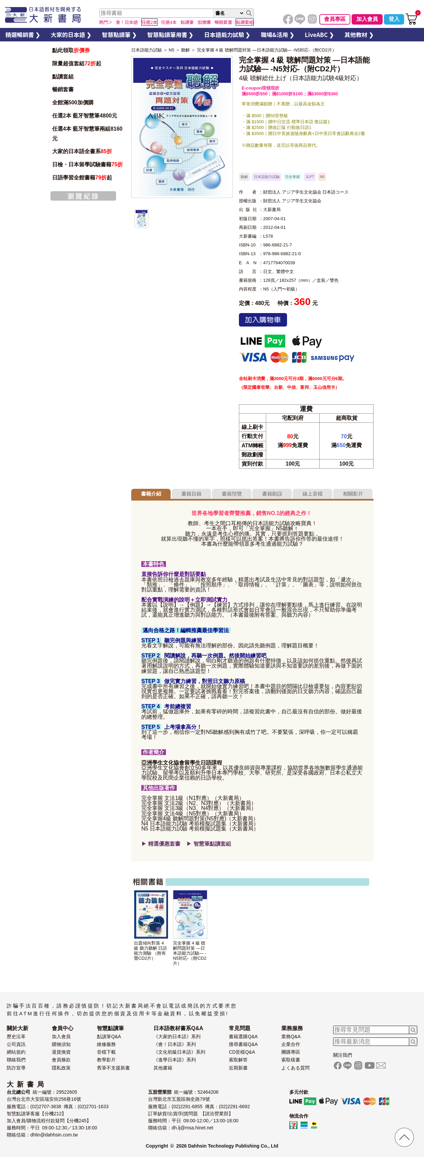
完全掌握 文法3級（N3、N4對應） (182, 808)
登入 (394, 19)
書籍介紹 (151, 494)
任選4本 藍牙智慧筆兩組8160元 (87, 133)
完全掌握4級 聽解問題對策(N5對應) (183, 818)
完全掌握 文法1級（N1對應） (176, 798)
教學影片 (106, 1059)
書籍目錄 (191, 494)
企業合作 (290, 1044)
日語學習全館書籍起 (82, 177)
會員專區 (335, 19)
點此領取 (71, 50)
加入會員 (367, 19)
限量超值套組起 (76, 63)
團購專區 (290, 1052)
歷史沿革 (16, 1036)
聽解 (185, 50)
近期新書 (238, 1067)
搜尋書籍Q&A (243, 1044)
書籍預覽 (232, 494)
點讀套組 (63, 76)
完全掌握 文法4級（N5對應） (176, 813)
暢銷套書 (63, 89)
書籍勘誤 (272, 494)
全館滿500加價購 (73, 102)
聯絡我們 (16, 1059)
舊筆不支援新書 (113, 1067)
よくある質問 (295, 1067)
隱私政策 (61, 1067)
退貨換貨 (61, 1052)
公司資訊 (16, 1044)
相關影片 (353, 494)
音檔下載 (106, 1052)
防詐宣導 (16, 1067)
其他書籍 (162, 1067)
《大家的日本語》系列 (177, 1036)
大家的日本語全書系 (82, 151)
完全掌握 (292, 177)
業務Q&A (291, 1036)
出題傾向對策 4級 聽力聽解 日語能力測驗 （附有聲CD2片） (150, 951)
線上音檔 (313, 494)
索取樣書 (290, 1059)
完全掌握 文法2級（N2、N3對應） (182, 803)
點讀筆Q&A (109, 1036)
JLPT (310, 177)
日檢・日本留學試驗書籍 (87, 164)
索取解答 (238, 1059)
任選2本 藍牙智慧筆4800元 (84, 115)
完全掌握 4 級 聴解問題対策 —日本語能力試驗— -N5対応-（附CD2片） (267, 50)
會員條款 (61, 1059)
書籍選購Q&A (243, 1036)
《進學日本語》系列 (174, 1059)
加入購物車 (263, 320)
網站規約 (16, 1052)
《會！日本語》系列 (174, 1044)
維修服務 (106, 1044)
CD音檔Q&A (242, 1052)
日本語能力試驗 (146, 50)
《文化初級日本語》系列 (179, 1052)
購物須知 (61, 1044)
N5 (171, 50)
